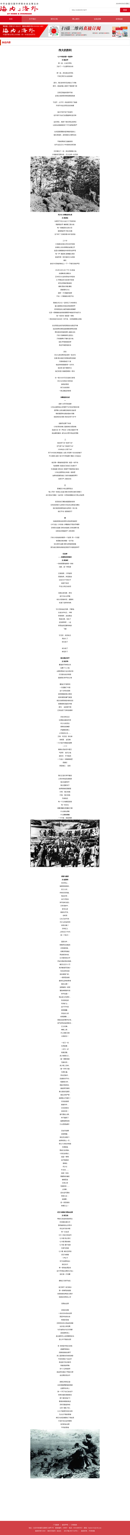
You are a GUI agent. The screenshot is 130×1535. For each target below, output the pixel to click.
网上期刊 (75, 19)
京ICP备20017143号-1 (71, 1531)
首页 (11, 19)
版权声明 (65, 1525)
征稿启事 (97, 19)
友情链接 (119, 19)
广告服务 (56, 1525)
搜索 (125, 10)
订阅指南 (74, 1525)
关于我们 (32, 19)
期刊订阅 (54, 19)
